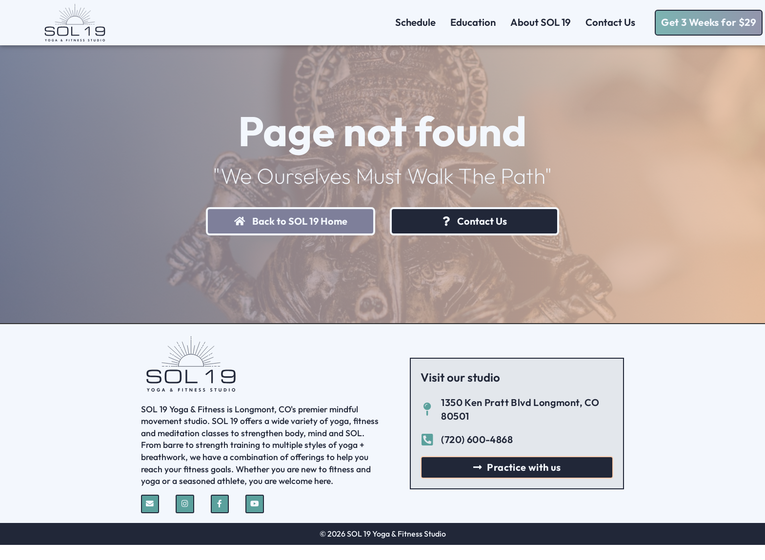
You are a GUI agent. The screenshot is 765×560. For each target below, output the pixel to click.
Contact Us (612, 22)
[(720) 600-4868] (427, 454)
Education (473, 22)
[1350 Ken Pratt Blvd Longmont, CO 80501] (427, 424)
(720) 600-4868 (477, 454)
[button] (709, 22)
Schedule (415, 22)
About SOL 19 (540, 22)
